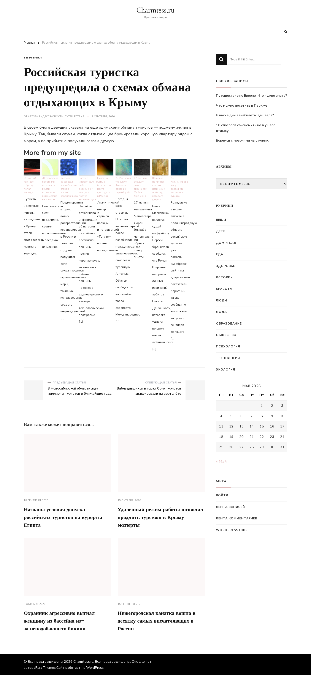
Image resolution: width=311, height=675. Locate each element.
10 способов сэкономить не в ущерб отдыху (245, 128)
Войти (222, 495)
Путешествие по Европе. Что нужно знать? (251, 95)
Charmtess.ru (155, 10)
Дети (221, 231)
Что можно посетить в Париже (241, 105)
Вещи (221, 220)
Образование (229, 324)
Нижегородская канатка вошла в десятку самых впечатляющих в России (157, 621)
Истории (224, 277)
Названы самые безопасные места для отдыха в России (104, 187)
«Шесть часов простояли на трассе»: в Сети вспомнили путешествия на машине (50, 189)
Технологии (228, 358)
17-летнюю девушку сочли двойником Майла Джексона (140, 187)
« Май (221, 461)
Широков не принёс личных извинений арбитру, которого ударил (158, 189)
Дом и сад (226, 243)
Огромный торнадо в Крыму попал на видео (30, 185)
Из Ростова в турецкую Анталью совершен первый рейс (123, 185)
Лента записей (230, 507)
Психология (228, 346)
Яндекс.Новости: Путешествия (61, 116)
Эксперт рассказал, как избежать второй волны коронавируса (68, 187)
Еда (219, 254)
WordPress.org (231, 530)
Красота (224, 289)
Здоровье (225, 266)
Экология (225, 369)
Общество (226, 335)
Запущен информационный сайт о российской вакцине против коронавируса (87, 189)
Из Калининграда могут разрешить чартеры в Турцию (179, 187)
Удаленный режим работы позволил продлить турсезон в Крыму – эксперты (160, 517)
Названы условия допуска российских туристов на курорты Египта (63, 517)
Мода (221, 312)
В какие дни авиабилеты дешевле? (245, 115)
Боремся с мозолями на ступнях (242, 140)
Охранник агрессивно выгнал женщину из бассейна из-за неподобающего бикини (59, 621)
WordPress (95, 667)
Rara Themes (45, 667)
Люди (221, 300)
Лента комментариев (236, 518)
